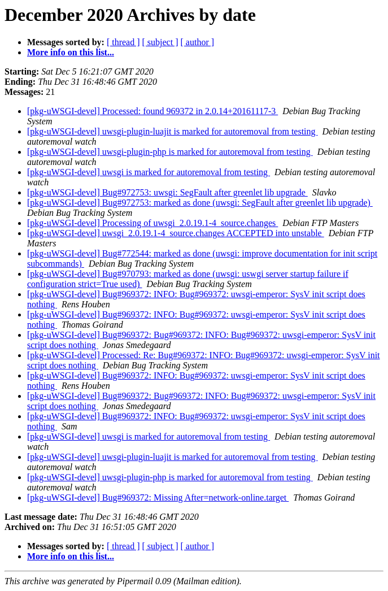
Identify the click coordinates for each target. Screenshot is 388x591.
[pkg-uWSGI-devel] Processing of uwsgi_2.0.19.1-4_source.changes (152, 223)
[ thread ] (123, 42)
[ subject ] (160, 42)
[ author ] (198, 42)
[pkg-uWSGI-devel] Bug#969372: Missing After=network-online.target (158, 497)
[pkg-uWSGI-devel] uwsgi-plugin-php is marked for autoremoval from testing (170, 152)
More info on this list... (70, 52)
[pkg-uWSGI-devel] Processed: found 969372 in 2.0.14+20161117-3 (152, 111)
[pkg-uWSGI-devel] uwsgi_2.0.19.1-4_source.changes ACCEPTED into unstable (175, 233)
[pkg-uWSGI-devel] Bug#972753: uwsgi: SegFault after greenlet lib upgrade (167, 192)
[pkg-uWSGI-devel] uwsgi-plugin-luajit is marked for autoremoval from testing (172, 131)
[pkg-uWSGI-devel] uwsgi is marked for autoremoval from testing (148, 172)
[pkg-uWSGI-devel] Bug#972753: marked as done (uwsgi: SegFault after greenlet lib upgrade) (200, 202)
